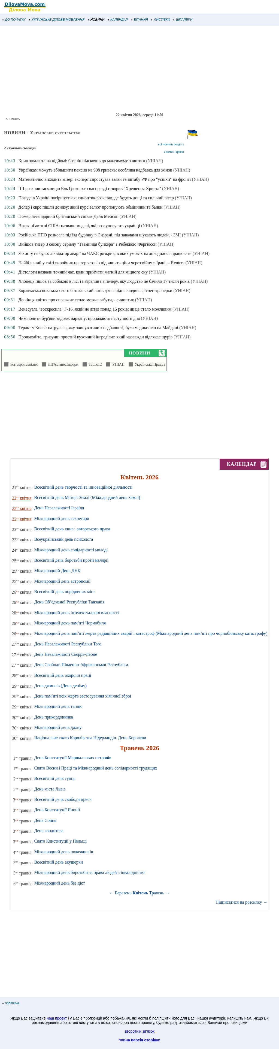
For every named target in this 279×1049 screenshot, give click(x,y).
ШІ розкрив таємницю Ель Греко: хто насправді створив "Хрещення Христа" (89, 188)
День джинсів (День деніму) (60, 685)
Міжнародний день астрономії (62, 581)
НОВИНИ (96, 20)
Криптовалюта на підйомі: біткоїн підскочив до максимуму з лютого (81, 160)
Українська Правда (149, 364)
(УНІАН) (154, 160)
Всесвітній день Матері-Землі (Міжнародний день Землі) (87, 497)
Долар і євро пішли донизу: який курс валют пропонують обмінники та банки (90, 207)
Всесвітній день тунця (54, 778)
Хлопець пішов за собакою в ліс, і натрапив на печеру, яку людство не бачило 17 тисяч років (104, 281)
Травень (156, 893)
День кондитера (48, 830)
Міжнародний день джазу (57, 727)
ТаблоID (94, 364)
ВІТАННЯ (140, 20)
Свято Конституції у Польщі (60, 841)
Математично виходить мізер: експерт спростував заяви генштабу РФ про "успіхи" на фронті (104, 179)
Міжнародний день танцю (58, 706)
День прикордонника (53, 717)
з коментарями (174, 152)
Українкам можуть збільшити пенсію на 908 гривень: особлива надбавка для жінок (95, 170)
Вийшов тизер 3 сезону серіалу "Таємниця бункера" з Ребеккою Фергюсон (87, 244)
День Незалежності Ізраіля (59, 508)
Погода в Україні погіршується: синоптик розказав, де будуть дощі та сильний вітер (96, 198)
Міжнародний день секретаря (61, 518)
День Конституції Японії (57, 809)
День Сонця (45, 820)
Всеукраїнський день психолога (63, 539)
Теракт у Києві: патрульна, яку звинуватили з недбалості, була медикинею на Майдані (98, 327)
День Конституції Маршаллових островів (72, 757)
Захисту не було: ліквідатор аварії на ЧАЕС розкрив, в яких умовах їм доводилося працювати (105, 253)
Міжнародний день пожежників (63, 851)
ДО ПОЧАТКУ (14, 20)
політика (11, 1003)
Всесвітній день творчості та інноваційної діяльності (83, 487)
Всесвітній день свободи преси (63, 799)
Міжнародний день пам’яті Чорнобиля (70, 623)
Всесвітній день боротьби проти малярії (71, 560)
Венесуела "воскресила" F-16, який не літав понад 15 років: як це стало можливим (94, 309)
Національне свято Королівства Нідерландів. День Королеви (90, 737)
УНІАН (117, 364)
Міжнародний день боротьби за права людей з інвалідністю (89, 872)
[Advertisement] (139, 69)
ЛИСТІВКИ (161, 20)
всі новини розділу (171, 144)
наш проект (57, 1018)
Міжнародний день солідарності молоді (71, 550)
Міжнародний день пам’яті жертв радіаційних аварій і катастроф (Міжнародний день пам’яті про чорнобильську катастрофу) (150, 633)
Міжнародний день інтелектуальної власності (76, 612)
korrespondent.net (23, 364)
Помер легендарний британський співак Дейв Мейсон (68, 216)
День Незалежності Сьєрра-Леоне (65, 654)
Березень (123, 893)
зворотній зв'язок (139, 1031)
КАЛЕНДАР (118, 20)
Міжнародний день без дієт (59, 883)
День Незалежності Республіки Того (67, 644)
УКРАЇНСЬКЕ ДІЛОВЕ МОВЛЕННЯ (56, 20)
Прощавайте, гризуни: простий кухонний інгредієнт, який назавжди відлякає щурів (95, 337)
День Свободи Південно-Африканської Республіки (81, 664)
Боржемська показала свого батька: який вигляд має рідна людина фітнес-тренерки (95, 290)
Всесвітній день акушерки (58, 862)
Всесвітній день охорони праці (62, 675)
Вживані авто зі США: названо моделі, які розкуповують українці (79, 225)
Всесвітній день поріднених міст (64, 591)
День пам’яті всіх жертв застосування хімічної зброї (82, 696)
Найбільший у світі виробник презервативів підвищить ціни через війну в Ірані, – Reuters (101, 262)
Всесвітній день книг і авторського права (72, 529)
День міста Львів (50, 789)
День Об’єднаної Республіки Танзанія (69, 602)
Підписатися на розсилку (241, 902)
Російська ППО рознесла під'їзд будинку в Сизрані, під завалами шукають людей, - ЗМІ (99, 235)
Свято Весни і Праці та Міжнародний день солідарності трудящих (95, 768)
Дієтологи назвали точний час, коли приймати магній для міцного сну (83, 272)
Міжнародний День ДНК (57, 570)
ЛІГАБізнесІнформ (62, 364)
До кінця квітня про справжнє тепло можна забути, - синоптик (76, 299)
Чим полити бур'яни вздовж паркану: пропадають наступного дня (79, 318)
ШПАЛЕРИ (183, 20)
